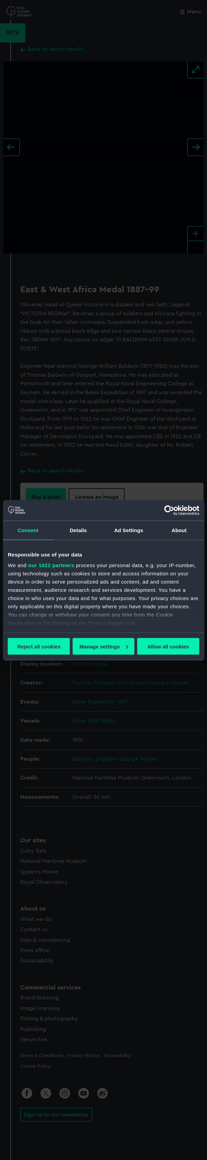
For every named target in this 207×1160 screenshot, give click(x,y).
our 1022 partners (51, 565)
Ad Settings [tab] (128, 530)
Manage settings (103, 646)
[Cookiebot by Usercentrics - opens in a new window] (169, 510)
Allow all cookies (168, 646)
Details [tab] (78, 530)
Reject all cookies (38, 646)
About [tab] (179, 530)
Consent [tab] (28, 530)
